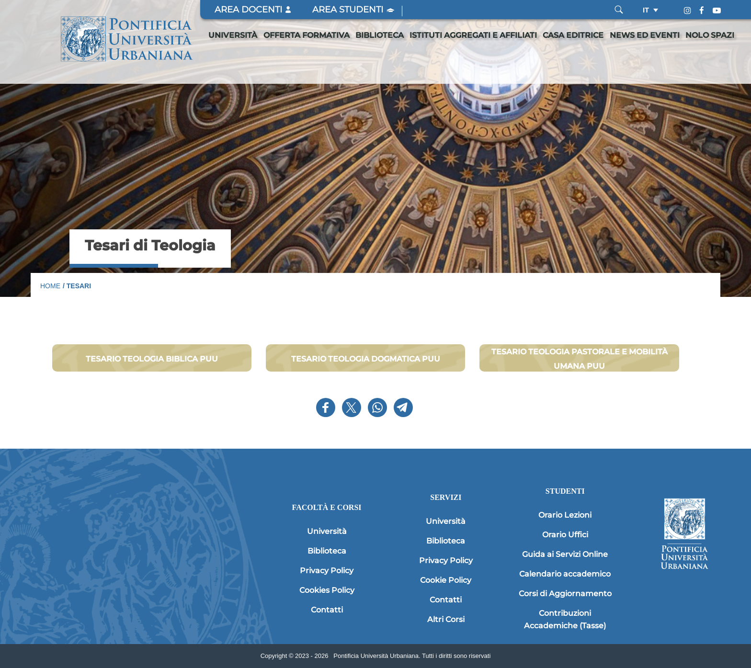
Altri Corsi (446, 619)
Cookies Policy (326, 590)
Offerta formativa (306, 35)
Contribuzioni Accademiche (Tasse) (565, 619)
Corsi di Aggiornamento (565, 593)
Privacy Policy (326, 570)
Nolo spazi (709, 35)
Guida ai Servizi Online (565, 554)
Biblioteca (379, 35)
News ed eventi (645, 35)
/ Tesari (77, 286)
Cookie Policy (445, 580)
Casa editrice (573, 35)
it (646, 10)
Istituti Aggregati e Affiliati (473, 35)
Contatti (327, 609)
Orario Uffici (565, 534)
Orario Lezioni (565, 515)
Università (232, 35)
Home (50, 286)
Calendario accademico (565, 573)
